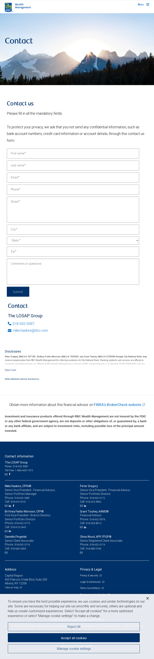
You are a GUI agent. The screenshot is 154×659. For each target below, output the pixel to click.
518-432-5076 (97, 519)
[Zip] (73, 252)
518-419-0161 (18, 501)
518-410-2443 (18, 527)
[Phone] (73, 190)
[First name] (73, 154)
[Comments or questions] (73, 272)
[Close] (147, 598)
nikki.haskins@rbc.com (28, 330)
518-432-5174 (97, 544)
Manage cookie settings (74, 649)
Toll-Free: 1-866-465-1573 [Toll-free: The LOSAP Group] (19, 470)
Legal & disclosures (90, 582)
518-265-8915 (93, 523)
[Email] (73, 178)
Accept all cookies (74, 638)
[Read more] (10, 370)
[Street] (73, 210)
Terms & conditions (90, 588)
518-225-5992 (93, 501)
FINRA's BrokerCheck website (117, 404)
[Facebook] (10, 474)
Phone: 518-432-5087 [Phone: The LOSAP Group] (16, 466)
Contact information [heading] (19, 456)
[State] (73, 241)
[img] (77, 49)
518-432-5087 (21, 323)
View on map (12, 587)
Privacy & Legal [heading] (91, 569)
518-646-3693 (18, 548)
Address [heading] (10, 569)
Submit (18, 291)
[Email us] (6, 474)
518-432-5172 (97, 498)
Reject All (73, 627)
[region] (77, 626)
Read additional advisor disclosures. (22, 379)
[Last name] (73, 166)
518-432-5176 (22, 544)
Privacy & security (89, 575)
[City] (73, 230)
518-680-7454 (93, 548)
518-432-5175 (22, 523)
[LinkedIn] (10, 506)
